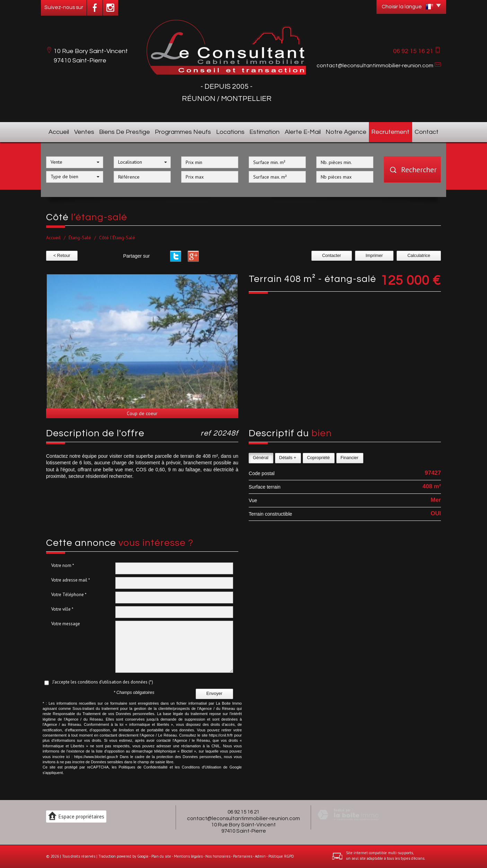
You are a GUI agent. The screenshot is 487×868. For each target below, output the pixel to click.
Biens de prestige (124, 132)
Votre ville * (62, 609)
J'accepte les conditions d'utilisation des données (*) (102, 682)
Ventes (84, 132)
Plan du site (161, 856)
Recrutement (390, 132)
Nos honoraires (217, 856)
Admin (260, 856)
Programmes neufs (183, 132)
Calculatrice (418, 255)
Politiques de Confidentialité (143, 767)
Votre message (65, 624)
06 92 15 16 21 (243, 812)
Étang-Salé (80, 237)
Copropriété (318, 457)
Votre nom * (62, 565)
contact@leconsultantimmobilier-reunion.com (375, 65)
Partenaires (242, 856)
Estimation (264, 132)
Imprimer (374, 255)
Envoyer (214, 693)
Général (260, 457)
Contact (427, 132)
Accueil (58, 132)
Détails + (287, 457)
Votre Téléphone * (69, 595)
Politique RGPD (281, 856)
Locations (230, 132)
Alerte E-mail (303, 132)
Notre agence (346, 132)
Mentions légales (188, 856)
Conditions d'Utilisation (201, 767)
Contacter (331, 255)
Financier (349, 457)
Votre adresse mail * (70, 580)
